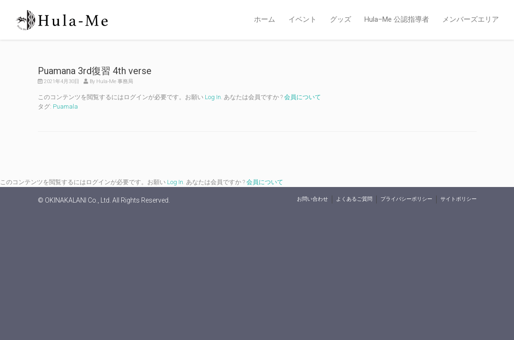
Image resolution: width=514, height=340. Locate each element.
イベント (302, 19)
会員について (302, 97)
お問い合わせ (312, 199)
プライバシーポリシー (406, 199)
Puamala (65, 106)
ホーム (264, 19)
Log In (213, 97)
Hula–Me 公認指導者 (396, 19)
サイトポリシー (458, 199)
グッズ (340, 19)
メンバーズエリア (470, 19)
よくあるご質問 (354, 199)
